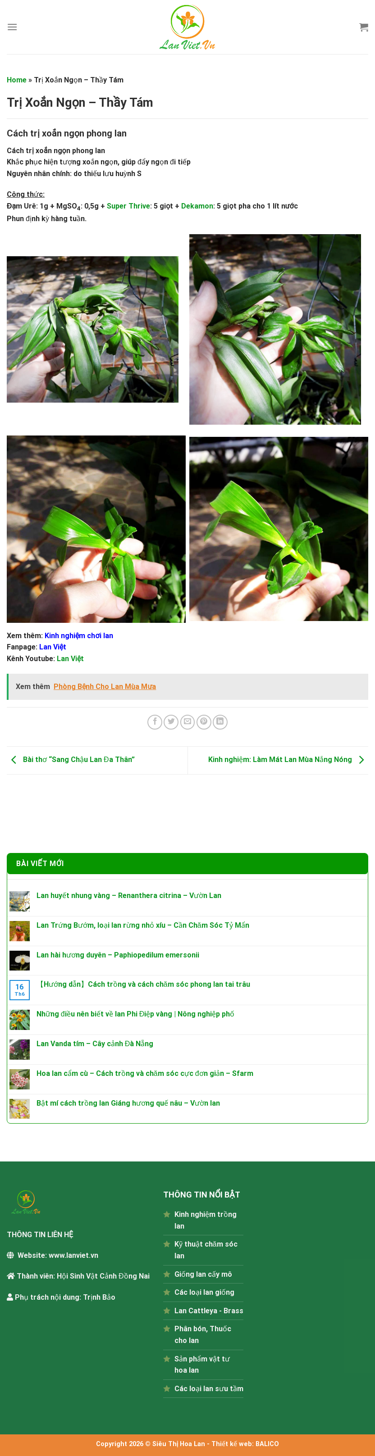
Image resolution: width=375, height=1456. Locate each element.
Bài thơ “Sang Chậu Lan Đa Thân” (71, 760)
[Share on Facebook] (154, 722)
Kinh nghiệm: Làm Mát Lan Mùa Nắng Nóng (288, 760)
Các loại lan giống (204, 1292)
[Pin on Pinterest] (204, 722)
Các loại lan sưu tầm (208, 1388)
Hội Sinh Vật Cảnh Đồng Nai (103, 1276)
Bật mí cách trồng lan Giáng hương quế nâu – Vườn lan (128, 1103)
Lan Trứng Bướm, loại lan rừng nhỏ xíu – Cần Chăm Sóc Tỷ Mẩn (143, 925)
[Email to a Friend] (187, 722)
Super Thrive (128, 206)
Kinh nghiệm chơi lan (79, 635)
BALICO (267, 1444)
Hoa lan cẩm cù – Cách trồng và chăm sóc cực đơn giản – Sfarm (145, 1073)
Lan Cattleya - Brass (208, 1310)
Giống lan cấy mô (203, 1274)
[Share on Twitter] (171, 722)
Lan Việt (70, 658)
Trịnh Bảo (99, 1297)
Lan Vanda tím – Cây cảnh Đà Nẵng (95, 1043)
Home (17, 80)
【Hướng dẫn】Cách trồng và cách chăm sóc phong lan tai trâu (143, 984)
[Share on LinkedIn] (220, 722)
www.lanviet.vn (73, 1255)
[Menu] (12, 27)
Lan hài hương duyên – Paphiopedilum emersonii (118, 955)
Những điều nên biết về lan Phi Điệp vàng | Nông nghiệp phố (135, 1014)
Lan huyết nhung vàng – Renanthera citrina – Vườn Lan (129, 895)
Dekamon (197, 206)
